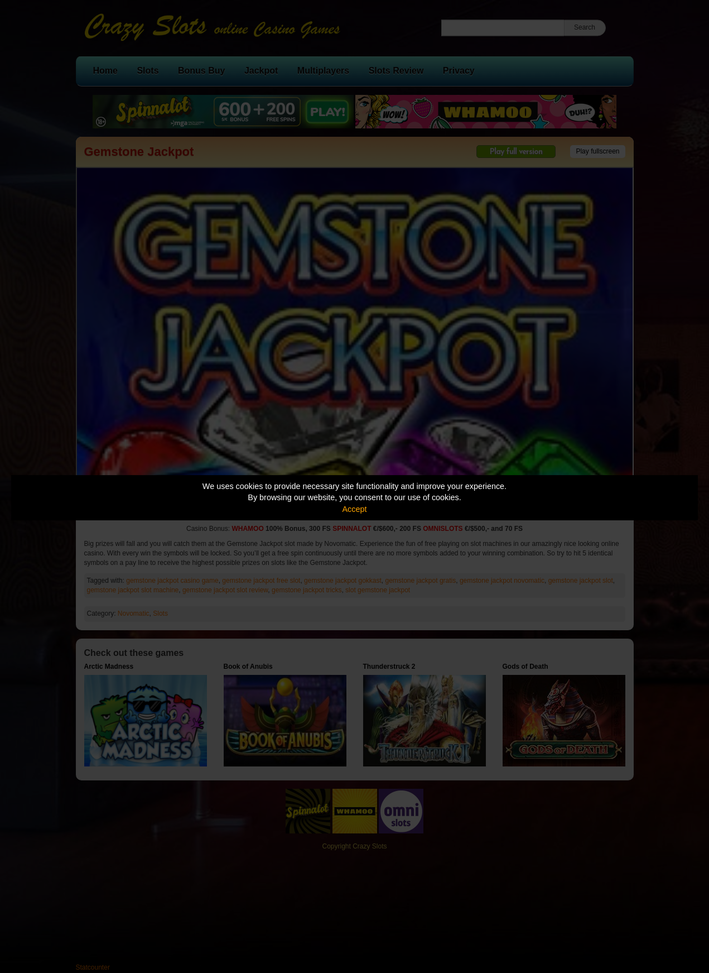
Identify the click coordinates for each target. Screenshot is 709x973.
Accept (355, 509)
